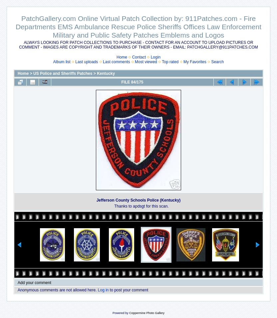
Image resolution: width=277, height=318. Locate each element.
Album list (62, 62)
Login (155, 57)
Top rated (170, 62)
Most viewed (146, 62)
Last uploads (86, 62)
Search (217, 62)
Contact (139, 57)
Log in (103, 290)
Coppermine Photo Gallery (146, 313)
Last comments (116, 62)
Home (122, 57)
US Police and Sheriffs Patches (62, 73)
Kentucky (106, 73)
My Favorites (194, 62)
